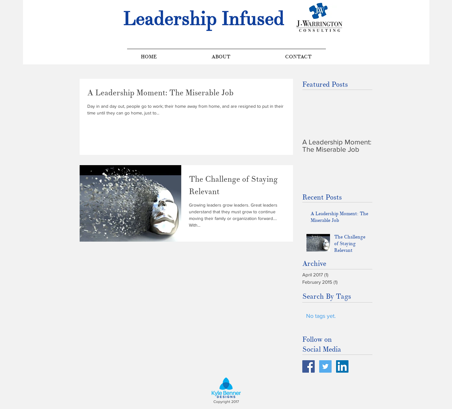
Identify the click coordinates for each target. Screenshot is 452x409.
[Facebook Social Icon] (308, 366)
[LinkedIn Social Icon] (342, 366)
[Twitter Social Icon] (325, 366)
